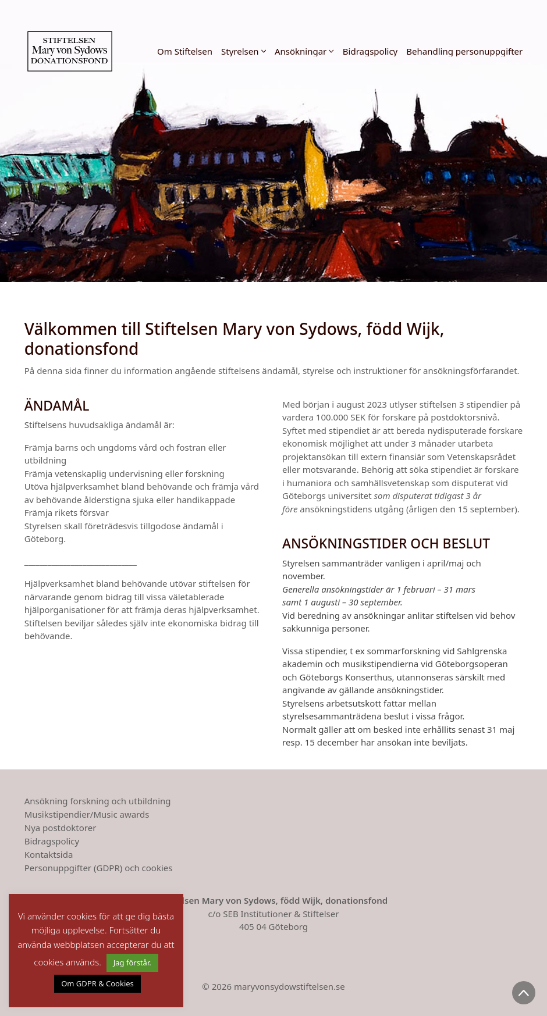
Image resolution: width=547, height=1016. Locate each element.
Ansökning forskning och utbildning (97, 801)
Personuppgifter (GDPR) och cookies (98, 867)
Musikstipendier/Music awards (87, 814)
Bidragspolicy (51, 841)
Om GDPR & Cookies (97, 983)
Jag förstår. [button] (132, 962)
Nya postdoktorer (60, 827)
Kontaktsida (48, 854)
